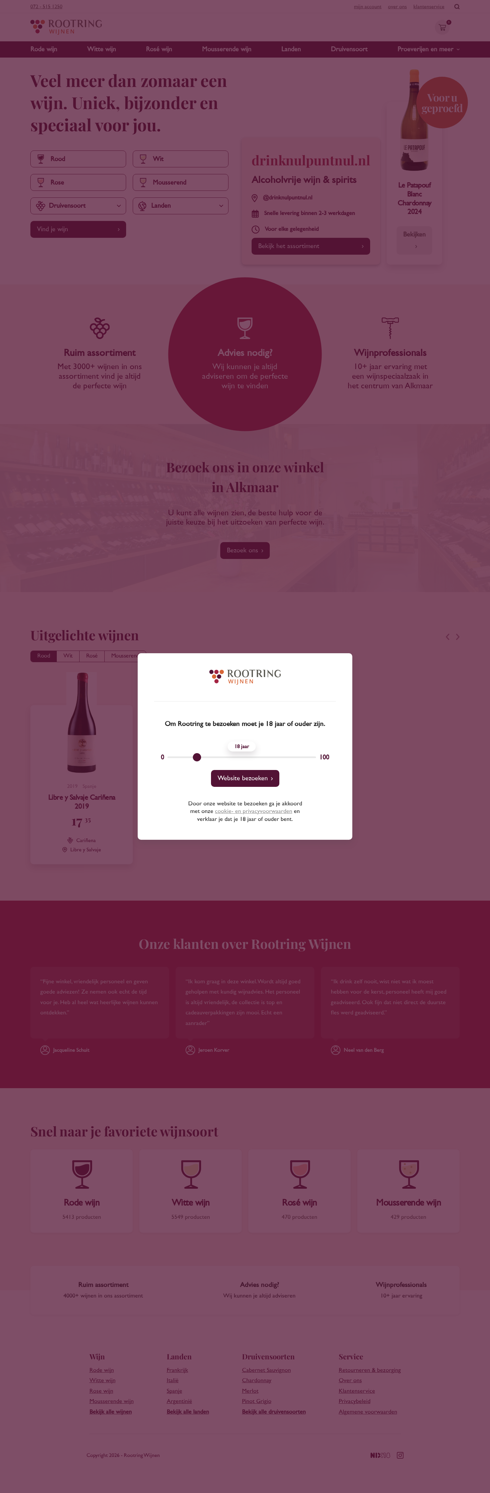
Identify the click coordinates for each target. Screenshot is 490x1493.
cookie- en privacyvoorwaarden (253, 811)
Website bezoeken (243, 778)
